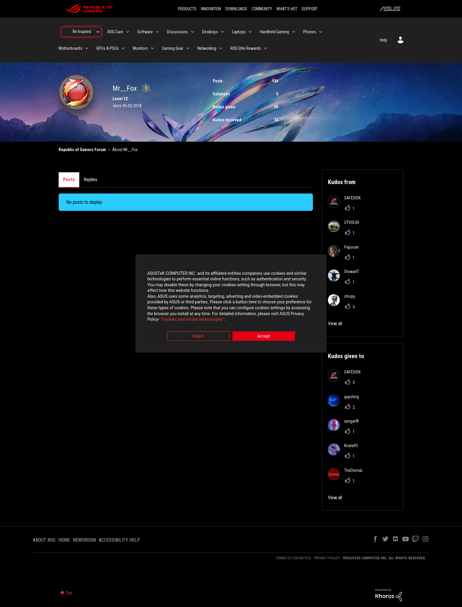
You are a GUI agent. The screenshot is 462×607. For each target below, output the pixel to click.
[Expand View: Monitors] (152, 48)
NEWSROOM (84, 540)
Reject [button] (198, 336)
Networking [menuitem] (206, 48)
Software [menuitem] (145, 31)
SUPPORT (310, 8)
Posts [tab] (69, 179)
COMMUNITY (262, 8)
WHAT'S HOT (286, 8)
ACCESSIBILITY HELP (119, 540)
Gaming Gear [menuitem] (172, 48)
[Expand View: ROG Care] (128, 32)
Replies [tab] (90, 179)
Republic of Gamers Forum (82, 149)
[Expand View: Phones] (321, 32)
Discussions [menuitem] (177, 31)
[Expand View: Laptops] (250, 32)
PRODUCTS (187, 8)
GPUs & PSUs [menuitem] (107, 48)
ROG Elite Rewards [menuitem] (245, 48)
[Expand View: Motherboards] (87, 48)
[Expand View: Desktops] (222, 32)
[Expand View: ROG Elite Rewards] (265, 48)
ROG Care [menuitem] (115, 31)
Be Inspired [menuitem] (82, 31)
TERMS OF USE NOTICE (293, 558)
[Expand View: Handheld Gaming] (293, 32)
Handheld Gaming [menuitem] (274, 31)
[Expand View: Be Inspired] (98, 31)
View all (335, 323)
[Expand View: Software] (157, 32)
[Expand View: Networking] (221, 48)
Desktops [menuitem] (210, 31)
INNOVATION (211, 8)
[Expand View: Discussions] (192, 32)
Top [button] (69, 593)
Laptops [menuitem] (239, 31)
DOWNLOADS (236, 8)
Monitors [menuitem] (140, 48)
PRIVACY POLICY (327, 558)
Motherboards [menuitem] (70, 48)
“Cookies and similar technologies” (192, 319)
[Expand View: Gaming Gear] (188, 48)
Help (383, 40)
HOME (64, 540)
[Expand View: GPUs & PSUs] (123, 48)
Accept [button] (263, 336)
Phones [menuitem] (309, 31)
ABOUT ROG (44, 540)
